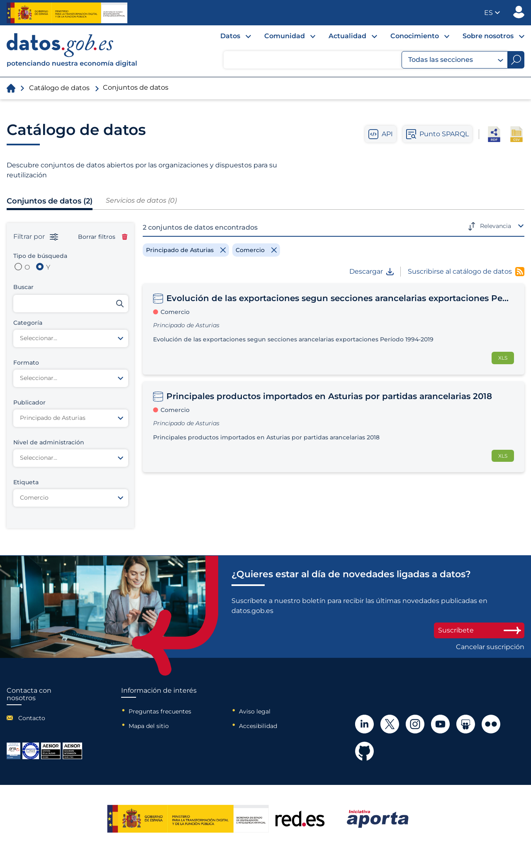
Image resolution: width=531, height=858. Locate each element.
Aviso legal (254, 711)
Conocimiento (414, 36)
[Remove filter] (186, 250)
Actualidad (347, 36)
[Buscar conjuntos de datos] (70, 303)
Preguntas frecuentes (160, 711)
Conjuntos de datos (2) (50, 201)
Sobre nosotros (488, 36)
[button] (492, 13)
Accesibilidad (258, 726)
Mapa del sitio (149, 726)
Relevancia (495, 226)
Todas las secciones (455, 60)
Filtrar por (35, 236)
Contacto (31, 718)
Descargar (371, 271)
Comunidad (284, 36)
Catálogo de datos (59, 88)
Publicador (518, 12)
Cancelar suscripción (490, 647)
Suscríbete (479, 630)
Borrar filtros (102, 236)
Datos (230, 36)
